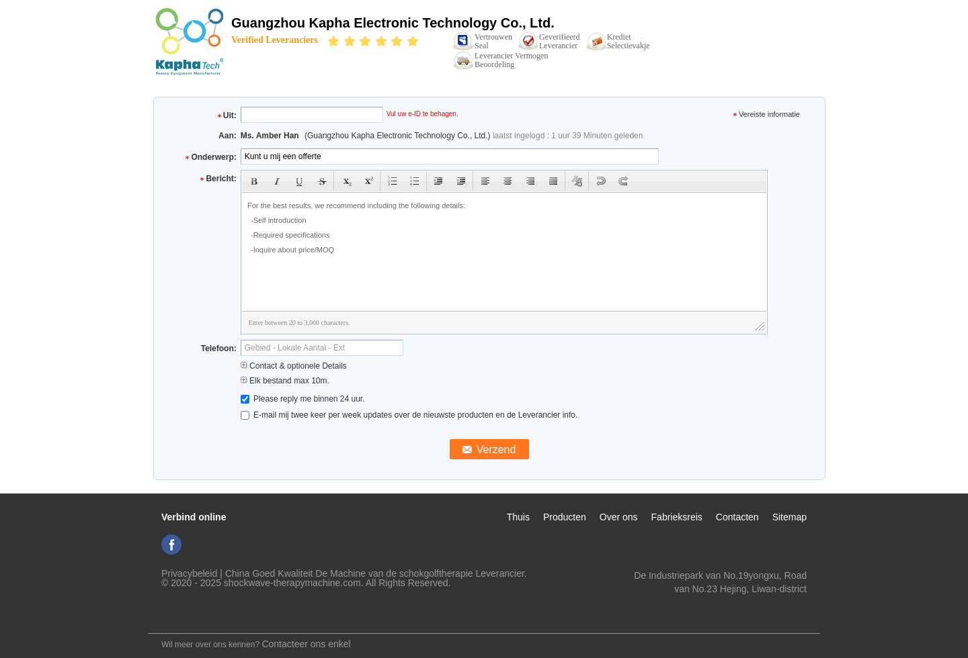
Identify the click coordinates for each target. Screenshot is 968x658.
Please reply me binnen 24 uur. (303, 399)
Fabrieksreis (676, 517)
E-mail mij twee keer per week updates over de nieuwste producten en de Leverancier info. (409, 415)
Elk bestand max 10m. (285, 380)
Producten (564, 517)
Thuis (518, 517)
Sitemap (789, 517)
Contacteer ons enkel (305, 644)
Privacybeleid (189, 573)
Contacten (737, 517)
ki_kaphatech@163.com (756, 602)
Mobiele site (178, 615)
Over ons (619, 517)
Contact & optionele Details (294, 366)
